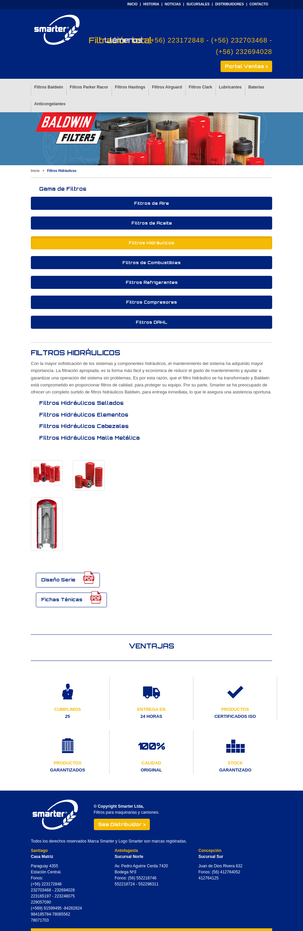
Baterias (256, 87)
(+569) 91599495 (47, 908)
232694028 (65, 890)
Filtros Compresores (151, 302)
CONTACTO (258, 4)
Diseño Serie (68, 578)
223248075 (65, 896)
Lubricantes (230, 87)
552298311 (148, 884)
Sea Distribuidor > (121, 824)
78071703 (40, 920)
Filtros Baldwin (48, 87)
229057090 (41, 902)
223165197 (41, 896)
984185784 (41, 914)
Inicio (35, 171)
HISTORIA (151, 4)
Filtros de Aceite (151, 223)
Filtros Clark (200, 87)
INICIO (132, 4)
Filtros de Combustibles (151, 262)
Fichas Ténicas (71, 598)
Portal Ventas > (246, 66)
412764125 (208, 878)
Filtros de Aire (151, 203)
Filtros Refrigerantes (152, 282)
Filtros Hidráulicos (151, 242)
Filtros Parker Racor (89, 87)
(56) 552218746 (142, 878)
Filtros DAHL (151, 322)
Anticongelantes (49, 104)
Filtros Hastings (130, 87)
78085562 (61, 914)
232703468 (41, 890)
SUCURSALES (197, 4)
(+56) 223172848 (46, 884)
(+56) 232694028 (244, 51)
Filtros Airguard (167, 87)
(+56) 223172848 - (179, 40)
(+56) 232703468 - (241, 40)
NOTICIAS (173, 4)
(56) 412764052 (226, 872)
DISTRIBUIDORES (229, 4)
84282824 (73, 908)
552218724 (125, 884)
